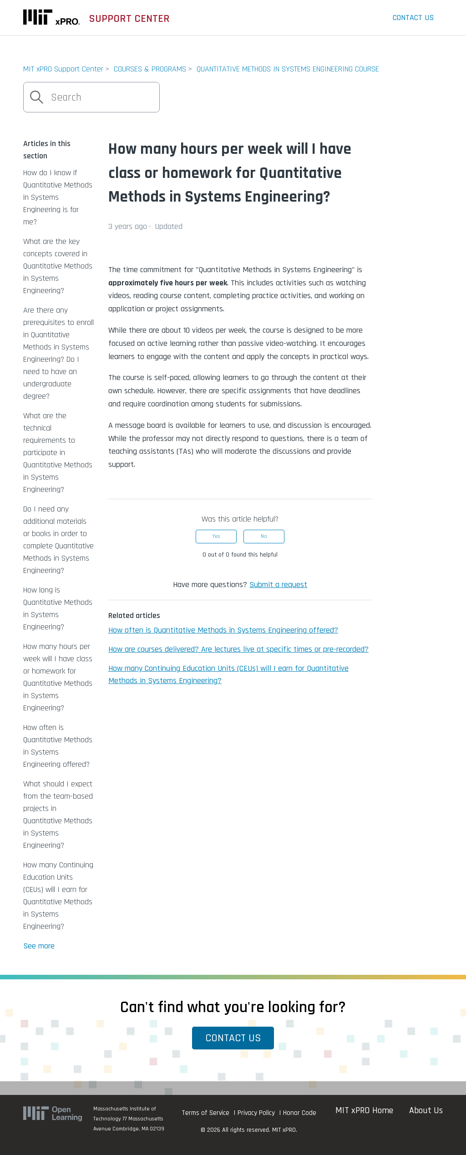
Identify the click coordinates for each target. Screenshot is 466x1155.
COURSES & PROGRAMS (150, 69)
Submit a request (278, 584)
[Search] (91, 97)
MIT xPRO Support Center (63, 69)
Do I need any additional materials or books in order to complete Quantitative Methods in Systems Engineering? (58, 540)
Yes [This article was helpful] (216, 536)
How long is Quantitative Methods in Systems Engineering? (57, 608)
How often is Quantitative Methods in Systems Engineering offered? (57, 746)
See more (39, 946)
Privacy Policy (256, 1113)
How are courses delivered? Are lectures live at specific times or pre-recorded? (238, 649)
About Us (426, 1110)
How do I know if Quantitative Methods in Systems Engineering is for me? (57, 197)
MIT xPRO (284, 1130)
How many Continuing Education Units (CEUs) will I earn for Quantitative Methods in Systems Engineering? (58, 896)
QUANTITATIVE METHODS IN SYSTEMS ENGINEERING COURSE (288, 69)
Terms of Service (205, 1113)
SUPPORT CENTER (129, 18)
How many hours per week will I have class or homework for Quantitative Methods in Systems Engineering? (57, 677)
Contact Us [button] (233, 1038)
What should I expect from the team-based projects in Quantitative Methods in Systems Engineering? (58, 815)
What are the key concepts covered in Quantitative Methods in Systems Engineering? (57, 266)
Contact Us (413, 17)
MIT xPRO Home (364, 1110)
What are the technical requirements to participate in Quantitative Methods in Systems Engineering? (57, 452)
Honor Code (299, 1113)
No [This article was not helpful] (264, 536)
